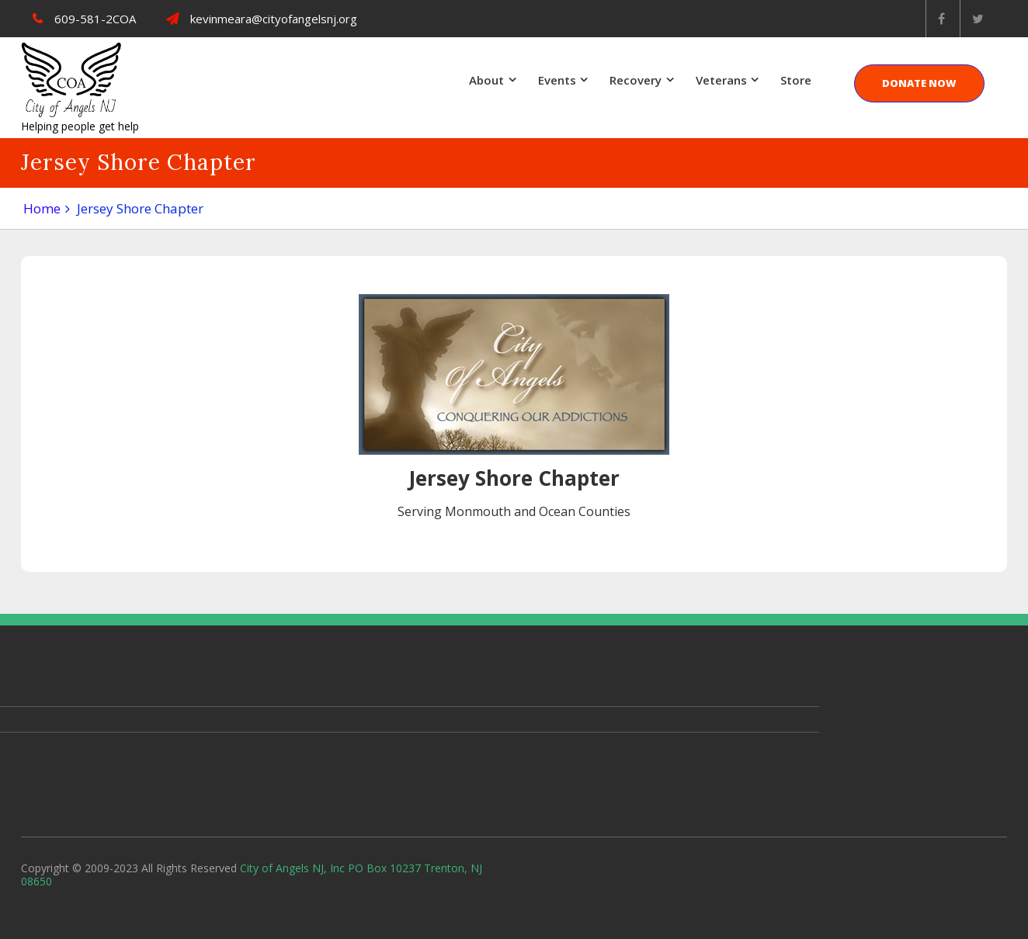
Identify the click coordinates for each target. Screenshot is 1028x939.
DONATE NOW (919, 83)
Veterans (721, 80)
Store (795, 80)
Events (557, 80)
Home (42, 208)
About (486, 80)
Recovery (636, 80)
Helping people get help (80, 126)
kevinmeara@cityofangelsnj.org (261, 18)
